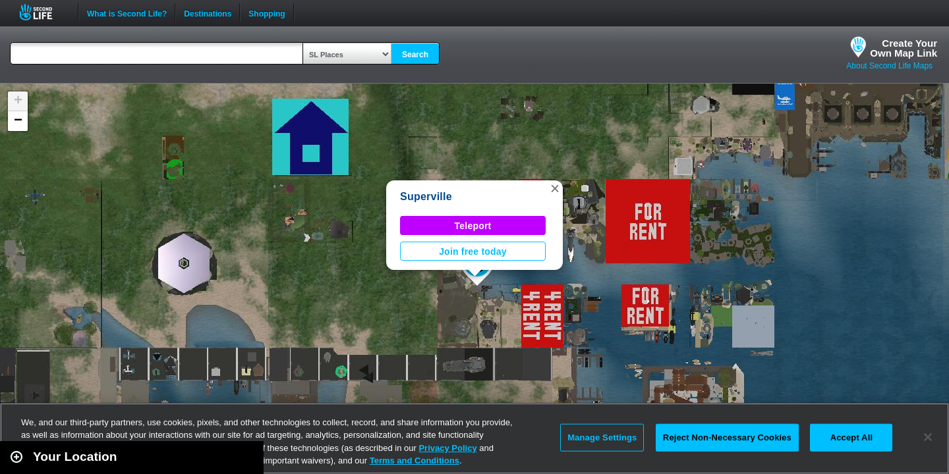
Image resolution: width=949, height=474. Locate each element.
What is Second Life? (127, 12)
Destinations (207, 12)
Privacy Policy (447, 448)
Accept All (851, 437)
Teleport (473, 226)
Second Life (43, 12)
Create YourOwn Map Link (903, 48)
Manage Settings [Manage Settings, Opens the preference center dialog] (602, 437)
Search (415, 54)
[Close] (927, 437)
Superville (426, 196)
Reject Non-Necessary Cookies (727, 437)
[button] (555, 188)
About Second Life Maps (889, 65)
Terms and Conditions (414, 460)
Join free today (473, 251)
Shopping (266, 12)
